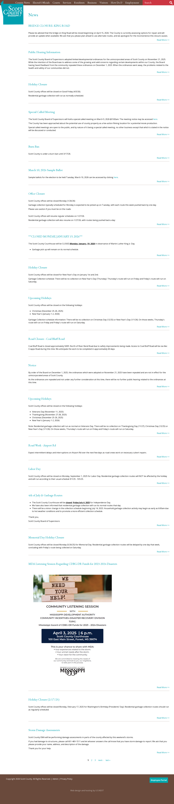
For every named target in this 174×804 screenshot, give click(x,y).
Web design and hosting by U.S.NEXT (87, 790)
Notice (32, 365)
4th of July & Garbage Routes (45, 495)
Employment (132, 2)
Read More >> (163, 40)
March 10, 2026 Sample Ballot (45, 170)
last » (108, 760)
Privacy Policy (66, 779)
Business (92, 2)
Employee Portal (159, 780)
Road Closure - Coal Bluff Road (46, 339)
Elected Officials (41, 2)
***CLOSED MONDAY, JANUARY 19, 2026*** (55, 236)
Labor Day (34, 469)
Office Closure (36, 193)
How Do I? (116, 2)
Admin (55, 779)
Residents (79, 2)
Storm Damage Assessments (44, 730)
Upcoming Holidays (39, 298)
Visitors (104, 2)
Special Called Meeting (41, 112)
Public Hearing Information (44, 52)
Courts (56, 2)
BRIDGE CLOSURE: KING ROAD (49, 26)
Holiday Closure (37, 84)
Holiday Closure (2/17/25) (43, 699)
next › (100, 760)
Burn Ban (33, 146)
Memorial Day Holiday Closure (46, 537)
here (155, 119)
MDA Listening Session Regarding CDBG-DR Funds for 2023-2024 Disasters (72, 564)
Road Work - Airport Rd (42, 445)
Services (67, 2)
